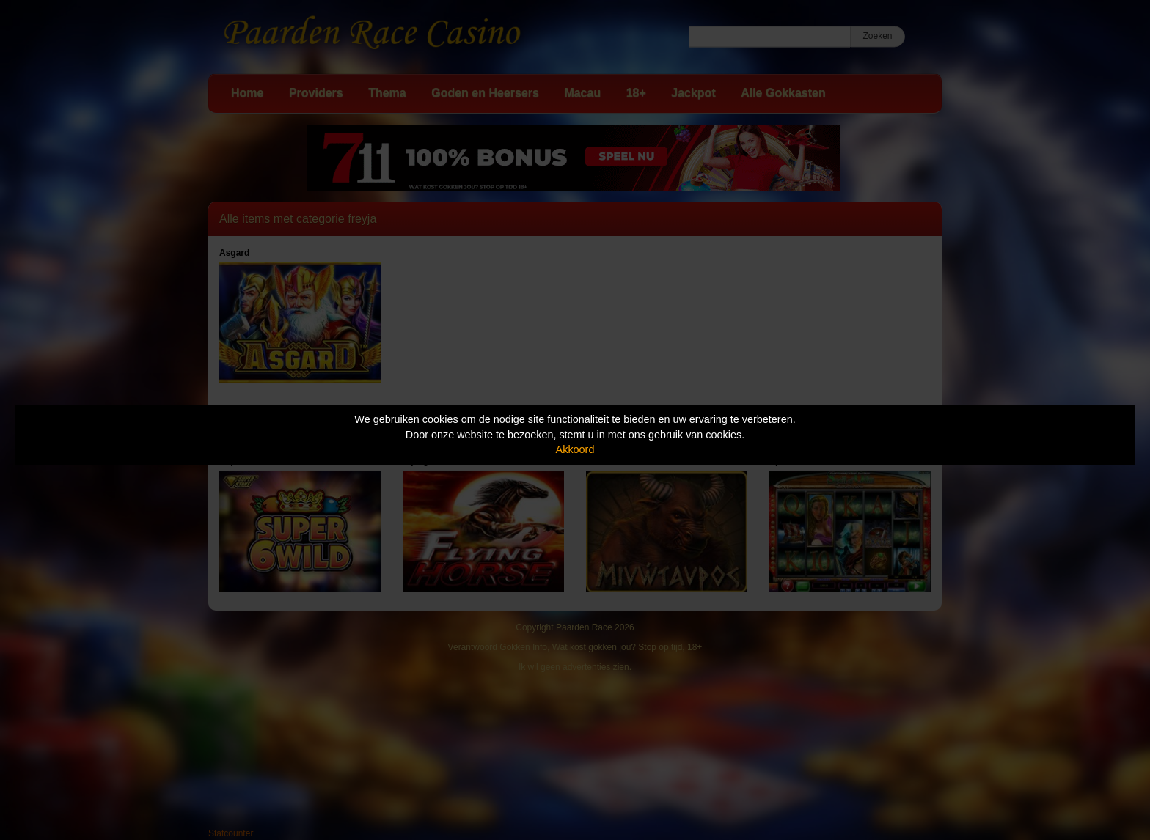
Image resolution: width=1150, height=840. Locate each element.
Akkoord (575, 449)
